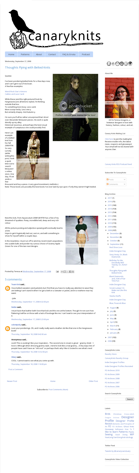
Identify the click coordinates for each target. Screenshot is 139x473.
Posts (110, 179)
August (113, 307)
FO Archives (117, 426)
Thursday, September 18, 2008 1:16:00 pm (29, 364)
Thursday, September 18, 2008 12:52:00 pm (29, 351)
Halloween (119, 429)
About (39, 54)
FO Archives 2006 (112, 386)
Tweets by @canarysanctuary (117, 451)
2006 (110, 341)
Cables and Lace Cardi (14, 94)
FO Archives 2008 (112, 378)
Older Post (93, 381)
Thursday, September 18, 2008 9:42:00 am (29, 334)
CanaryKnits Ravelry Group (116, 358)
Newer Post (12, 381)
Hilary (13, 357)
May (112, 318)
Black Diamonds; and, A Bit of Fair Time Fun (117, 278)
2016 (110, 201)
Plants (131, 432)
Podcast (86, 54)
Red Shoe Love (115, 247)
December (114, 233)
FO (109, 426)
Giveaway (109, 429)
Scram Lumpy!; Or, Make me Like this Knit (118, 290)
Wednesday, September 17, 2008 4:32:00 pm (30, 301)
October (113, 240)
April (112, 322)
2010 (110, 223)
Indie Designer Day (117, 251)
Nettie (13, 307)
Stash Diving (121, 434)
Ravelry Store (111, 354)
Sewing (109, 434)
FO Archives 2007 (112, 382)
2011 (110, 219)
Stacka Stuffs (115, 296)
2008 (110, 230)
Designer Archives (112, 418)
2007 (110, 337)
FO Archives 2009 (112, 374)
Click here (109, 139)
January (113, 332)
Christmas (117, 414)
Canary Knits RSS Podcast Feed (118, 164)
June (112, 315)
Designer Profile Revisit (119, 422)
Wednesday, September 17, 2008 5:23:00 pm (30, 319)
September (115, 244)
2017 (110, 198)
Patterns (25, 54)
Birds (107, 413)
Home (11, 54)
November (115, 237)
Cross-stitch (129, 414)
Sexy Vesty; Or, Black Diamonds (118, 255)
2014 (110, 208)
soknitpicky (16, 324)
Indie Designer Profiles (115, 362)
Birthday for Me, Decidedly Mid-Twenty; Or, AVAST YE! (118, 263)
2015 (110, 205)
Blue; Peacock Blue (117, 303)
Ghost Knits (129, 426)
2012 (110, 216)
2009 (110, 226)
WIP (132, 434)
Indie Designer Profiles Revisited (119, 366)
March (113, 325)
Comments (112, 184)
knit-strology (127, 437)
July (111, 311)
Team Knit (15, 284)
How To (128, 429)
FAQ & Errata (68, 54)
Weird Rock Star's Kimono (16, 91)
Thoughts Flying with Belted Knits (118, 271)
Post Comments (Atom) (58, 389)
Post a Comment (16, 369)
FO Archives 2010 (112, 370)
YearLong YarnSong (113, 437)
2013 (110, 212)
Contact (52, 54)
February (114, 329)
